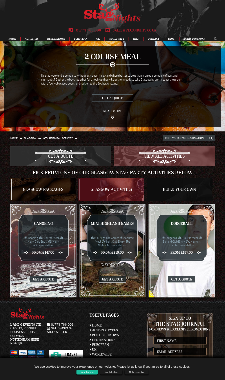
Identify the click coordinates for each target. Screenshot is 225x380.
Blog (171, 38)
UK (98, 38)
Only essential (136, 372)
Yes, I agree (87, 372)
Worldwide (116, 38)
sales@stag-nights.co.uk (130, 30)
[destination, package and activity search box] (189, 138)
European (80, 38)
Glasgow (33, 138)
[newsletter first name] (180, 341)
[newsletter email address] (180, 352)
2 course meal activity (60, 138)
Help (136, 38)
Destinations (56, 38)
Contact (153, 38)
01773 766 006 (85, 30)
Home (12, 38)
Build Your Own (194, 38)
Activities (31, 38)
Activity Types (103, 330)
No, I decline (111, 372)
